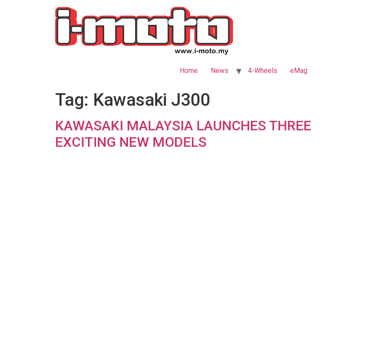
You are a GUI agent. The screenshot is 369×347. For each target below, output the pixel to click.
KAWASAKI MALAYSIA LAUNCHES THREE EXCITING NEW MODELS (183, 133)
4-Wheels (262, 70)
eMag (298, 70)
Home (189, 70)
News (219, 70)
